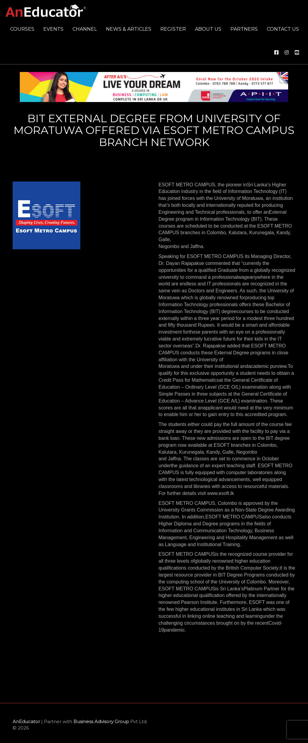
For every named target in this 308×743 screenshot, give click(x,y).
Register (173, 29)
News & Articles (128, 29)
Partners (244, 29)
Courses (22, 29)
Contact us (283, 29)
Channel (84, 29)
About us (208, 29)
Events (53, 29)
